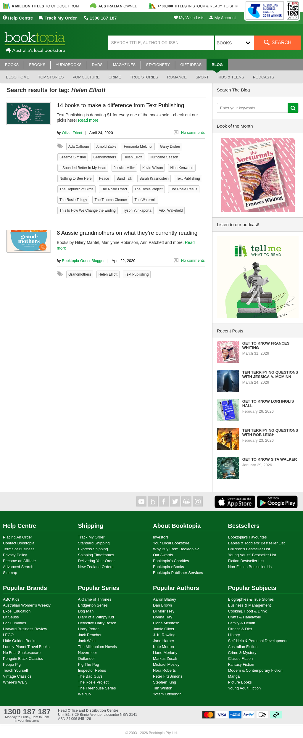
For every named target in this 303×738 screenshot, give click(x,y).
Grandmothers (104, 157)
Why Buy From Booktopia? (176, 549)
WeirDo (84, 694)
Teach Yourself (15, 670)
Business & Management (249, 605)
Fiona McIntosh (166, 623)
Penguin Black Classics (23, 658)
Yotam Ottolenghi (167, 694)
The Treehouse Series (97, 688)
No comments (193, 132)
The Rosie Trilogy (73, 200)
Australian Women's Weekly (27, 605)
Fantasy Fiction (241, 664)
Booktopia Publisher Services (178, 572)
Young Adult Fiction (244, 688)
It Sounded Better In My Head (82, 168)
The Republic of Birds (76, 189)
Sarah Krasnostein (154, 178)
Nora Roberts (164, 670)
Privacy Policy (15, 555)
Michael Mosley (166, 664)
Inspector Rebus (92, 670)
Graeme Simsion (72, 157)
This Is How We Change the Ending (87, 210)
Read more (88, 120)
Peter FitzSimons (167, 676)
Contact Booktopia (18, 543)
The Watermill (145, 200)
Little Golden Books (19, 641)
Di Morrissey (163, 611)
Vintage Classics (17, 676)
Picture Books (240, 682)
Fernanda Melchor (138, 146)
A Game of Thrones (95, 599)
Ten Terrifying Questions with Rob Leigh (270, 432)
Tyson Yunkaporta (137, 210)
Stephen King (164, 682)
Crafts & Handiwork (244, 617)
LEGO (8, 635)
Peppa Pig (12, 664)
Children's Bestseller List (249, 549)
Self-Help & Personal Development (258, 641)
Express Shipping (93, 549)
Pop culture (85, 77)
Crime (115, 77)
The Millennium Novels (97, 646)
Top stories (51, 77)
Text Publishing (188, 178)
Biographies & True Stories (251, 599)
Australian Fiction (243, 646)
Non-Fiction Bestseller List (250, 567)
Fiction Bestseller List (246, 561)
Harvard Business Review (25, 629)
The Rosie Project (148, 189)
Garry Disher (170, 146)
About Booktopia (177, 525)
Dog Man (86, 611)
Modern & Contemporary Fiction (255, 670)
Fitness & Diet (240, 629)
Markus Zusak (165, 658)
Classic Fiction (240, 658)
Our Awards (163, 555)
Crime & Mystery (242, 652)
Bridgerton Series (93, 605)
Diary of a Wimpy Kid (96, 617)
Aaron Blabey (164, 599)
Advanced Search (18, 567)
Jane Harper (163, 641)
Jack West (87, 641)
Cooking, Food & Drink (247, 611)
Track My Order (58, 17)
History (234, 635)
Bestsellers (244, 525)
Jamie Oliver (163, 629)
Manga (234, 676)
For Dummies (14, 623)
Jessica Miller (124, 168)
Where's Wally (15, 682)
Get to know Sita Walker (269, 459)
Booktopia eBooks (168, 567)
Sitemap (10, 572)
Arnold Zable (106, 146)
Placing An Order (17, 537)
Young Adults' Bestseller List (252, 555)
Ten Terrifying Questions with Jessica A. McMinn (270, 374)
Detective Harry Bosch (97, 623)
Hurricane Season (164, 157)
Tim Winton (162, 688)
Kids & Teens (230, 77)
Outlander (86, 658)
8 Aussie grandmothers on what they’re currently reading (127, 233)
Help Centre (17, 17)
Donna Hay (162, 617)
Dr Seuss (11, 617)
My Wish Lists (189, 17)
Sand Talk (124, 178)
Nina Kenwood (181, 168)
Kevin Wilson (152, 168)
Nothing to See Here (75, 178)
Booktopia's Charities (171, 561)
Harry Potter (88, 629)
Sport (202, 77)
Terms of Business (18, 549)
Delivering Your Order (96, 561)
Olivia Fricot (72, 133)
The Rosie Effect (114, 189)
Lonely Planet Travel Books (26, 646)
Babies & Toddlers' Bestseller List (256, 543)
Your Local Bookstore (171, 543)
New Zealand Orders (96, 567)
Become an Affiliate (19, 561)
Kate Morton (163, 646)
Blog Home (17, 77)
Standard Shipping (94, 543)
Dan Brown (162, 605)
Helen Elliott (132, 157)
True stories (144, 77)
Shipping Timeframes (96, 555)
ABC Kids (11, 599)
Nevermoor (87, 652)
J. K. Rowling (164, 635)
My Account (222, 17)
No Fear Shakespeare (22, 652)
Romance (176, 77)
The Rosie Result (183, 189)
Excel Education (16, 611)
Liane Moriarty (165, 652)
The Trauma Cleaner (110, 200)
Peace (104, 178)
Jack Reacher (89, 635)
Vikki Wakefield (171, 210)
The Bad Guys (90, 676)
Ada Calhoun (78, 146)
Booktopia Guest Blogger (83, 260)
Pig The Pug (88, 664)
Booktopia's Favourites (247, 537)
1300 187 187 (100, 17)
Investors (161, 537)
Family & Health (241, 623)
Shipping (91, 525)
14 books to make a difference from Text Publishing (120, 105)
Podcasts (263, 77)
